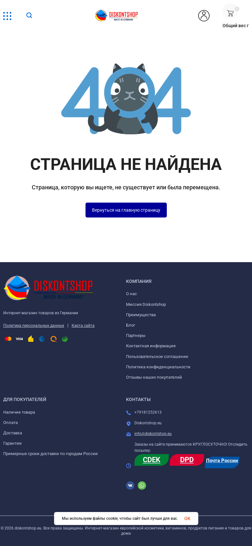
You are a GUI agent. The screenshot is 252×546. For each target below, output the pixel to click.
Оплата (10, 422)
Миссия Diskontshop (146, 304)
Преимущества (141, 314)
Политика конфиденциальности (158, 366)
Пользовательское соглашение (157, 356)
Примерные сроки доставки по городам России (50, 453)
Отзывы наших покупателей (154, 377)
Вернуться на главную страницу (126, 210)
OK (187, 518)
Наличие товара (19, 412)
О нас (131, 293)
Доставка (12, 432)
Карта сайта (83, 325)
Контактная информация (151, 345)
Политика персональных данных (33, 325)
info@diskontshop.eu (153, 433)
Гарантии (12, 443)
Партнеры (135, 335)
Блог (130, 325)
